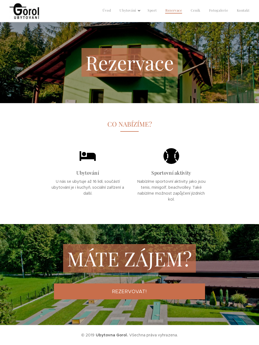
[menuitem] (196, 11)
